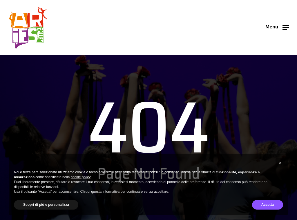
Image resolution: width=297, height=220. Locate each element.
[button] (277, 28)
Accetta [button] (267, 205)
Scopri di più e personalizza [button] (46, 205)
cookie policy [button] (80, 177)
